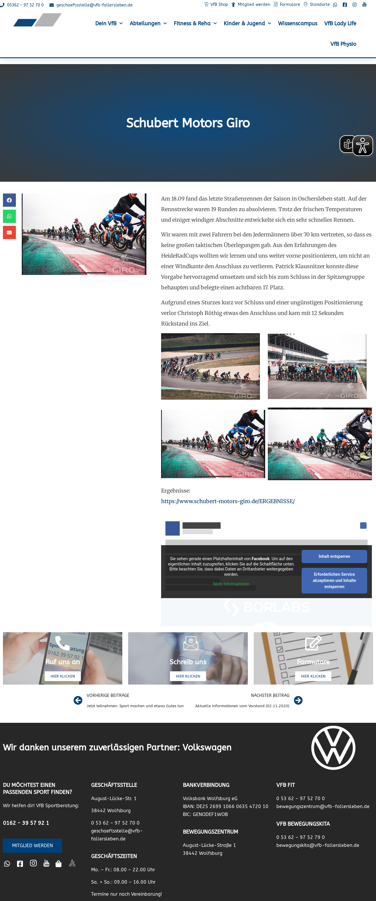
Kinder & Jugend (247, 24)
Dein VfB (109, 24)
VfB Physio (343, 44)
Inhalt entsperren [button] (334, 556)
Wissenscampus (297, 23)
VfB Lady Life (340, 23)
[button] (9, 200)
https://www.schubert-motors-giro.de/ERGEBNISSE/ (228, 501)
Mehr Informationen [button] (231, 584)
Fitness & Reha (195, 24)
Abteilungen (148, 24)
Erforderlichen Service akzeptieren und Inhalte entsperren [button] (334, 580)
